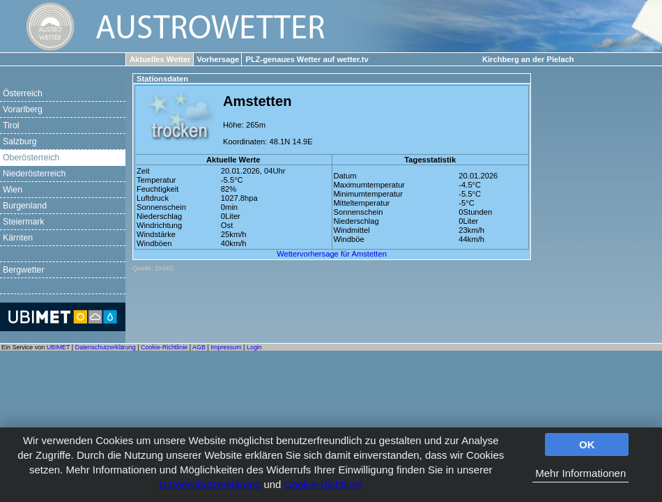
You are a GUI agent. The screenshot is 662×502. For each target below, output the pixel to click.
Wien (12, 190)
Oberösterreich (31, 157)
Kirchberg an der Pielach (528, 59)
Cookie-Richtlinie (323, 484)
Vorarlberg (23, 109)
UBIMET (58, 347)
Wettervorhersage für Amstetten (332, 254)
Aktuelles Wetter (160, 59)
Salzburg (20, 141)
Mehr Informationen (580, 473)
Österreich (23, 93)
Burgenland (25, 206)
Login (254, 347)
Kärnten (18, 238)
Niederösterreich (34, 173)
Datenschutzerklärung (210, 484)
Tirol (11, 125)
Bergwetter (24, 270)
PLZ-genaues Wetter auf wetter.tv (306, 59)
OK (587, 444)
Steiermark (24, 222)
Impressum (225, 347)
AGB (199, 347)
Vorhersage (218, 59)
